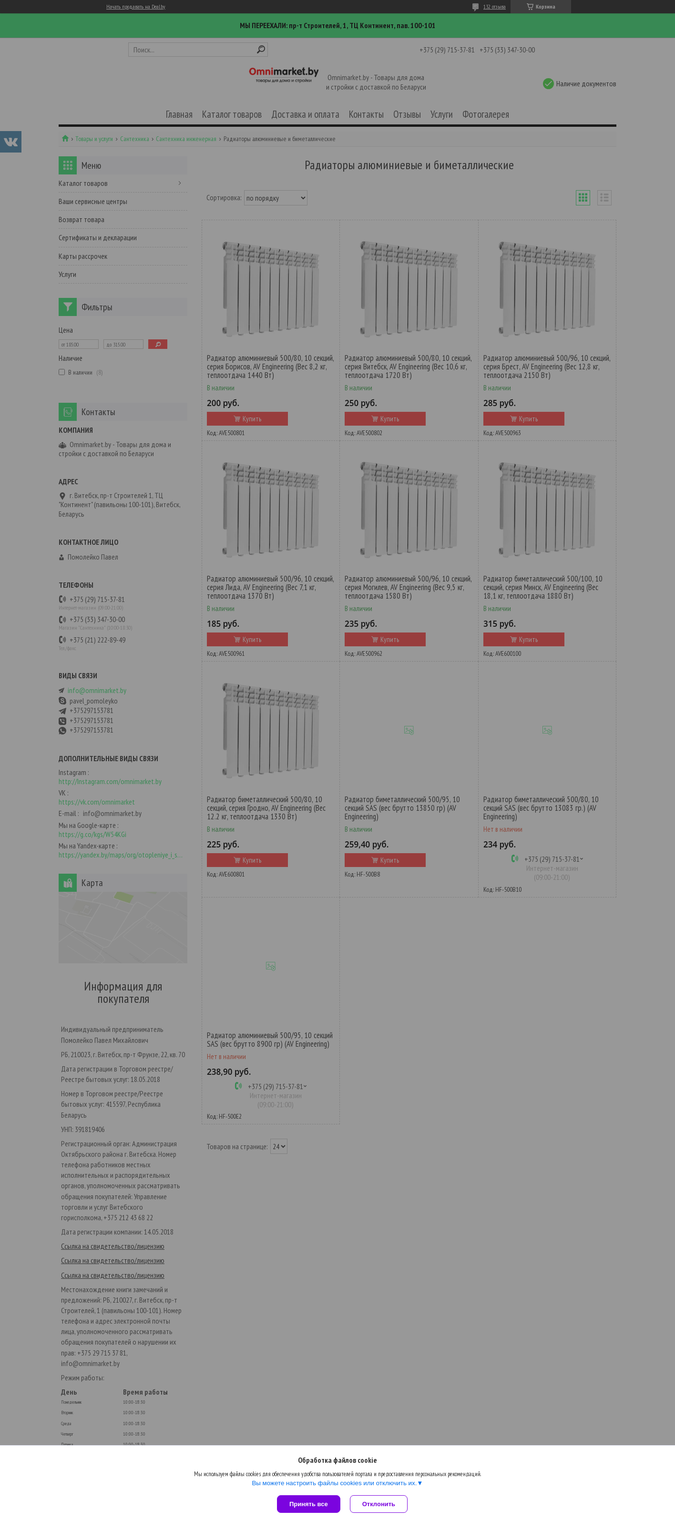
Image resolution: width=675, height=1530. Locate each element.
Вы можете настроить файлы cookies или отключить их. (334, 1483)
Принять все (308, 1504)
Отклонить (378, 1504)
